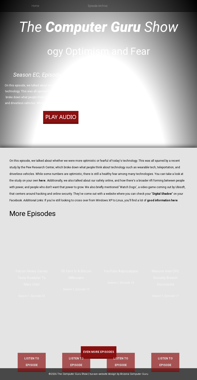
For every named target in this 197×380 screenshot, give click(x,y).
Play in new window (59, 129)
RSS (79, 135)
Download (80, 129)
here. (42, 180)
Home (35, 6)
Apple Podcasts (64, 135)
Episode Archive (97, 6)
